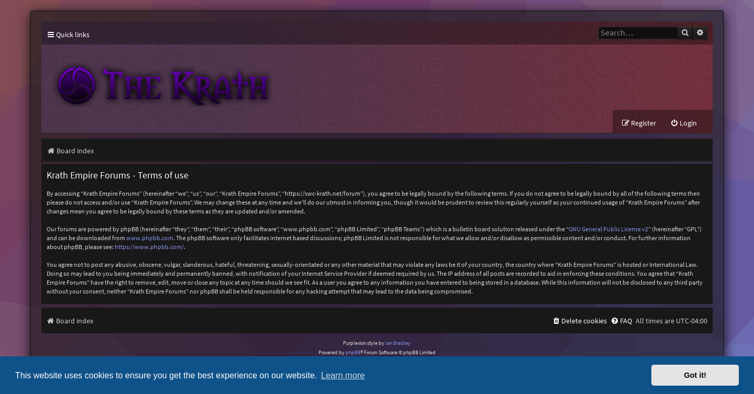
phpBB (353, 352)
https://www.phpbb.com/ (149, 247)
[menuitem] (683, 123)
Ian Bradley (398, 343)
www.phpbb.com (149, 238)
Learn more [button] (342, 375)
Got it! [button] (695, 375)
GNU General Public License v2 (608, 229)
